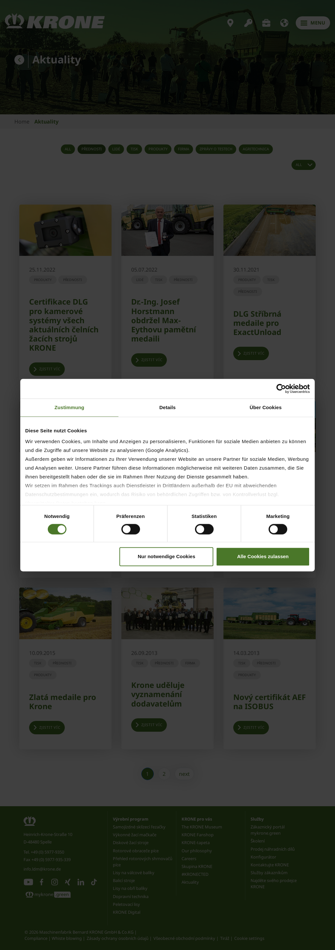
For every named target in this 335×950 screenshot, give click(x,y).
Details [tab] (167, 407)
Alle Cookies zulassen (263, 556)
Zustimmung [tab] (69, 407)
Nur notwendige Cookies (166, 556)
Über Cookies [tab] (266, 407)
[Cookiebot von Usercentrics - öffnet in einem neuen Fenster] (281, 388)
